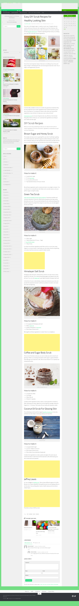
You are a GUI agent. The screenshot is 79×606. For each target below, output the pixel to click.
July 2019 (6, 231)
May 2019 (6, 236)
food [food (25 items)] (71, 48)
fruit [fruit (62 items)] (73, 48)
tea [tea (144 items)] (74, 63)
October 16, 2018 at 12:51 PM (43, 556)
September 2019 (7, 225)
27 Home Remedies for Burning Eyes (11, 120)
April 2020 (6, 205)
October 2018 (6, 256)
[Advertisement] (33, 92)
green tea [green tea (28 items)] (72, 50)
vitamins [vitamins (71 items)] (70, 67)
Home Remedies (6, 12)
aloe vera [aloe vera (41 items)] (66, 40)
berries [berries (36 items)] (66, 43)
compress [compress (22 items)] (65, 45)
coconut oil (31, 330)
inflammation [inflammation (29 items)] (66, 55)
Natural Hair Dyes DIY (29, 532)
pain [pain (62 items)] (65, 60)
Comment (27, 567)
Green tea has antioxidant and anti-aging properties (36, 202)
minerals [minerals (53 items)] (66, 58)
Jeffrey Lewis (28, 28)
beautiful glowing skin (33, 36)
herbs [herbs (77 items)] (65, 52)
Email (44, 575)
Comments (28, 547)
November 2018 (7, 253)
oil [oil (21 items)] (68, 58)
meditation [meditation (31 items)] (69, 56)
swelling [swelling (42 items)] (65, 63)
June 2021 (6, 197)
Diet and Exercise (23, 12)
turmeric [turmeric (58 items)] (66, 65)
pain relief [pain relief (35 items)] (69, 60)
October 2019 (6, 222)
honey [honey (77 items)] (72, 53)
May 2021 (6, 200)
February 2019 (7, 245)
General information (8, 172)
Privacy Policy (51, 596)
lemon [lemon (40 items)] (70, 55)
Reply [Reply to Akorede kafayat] (29, 554)
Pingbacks (37, 547)
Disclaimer (44, 596)
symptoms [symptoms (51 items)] (70, 63)
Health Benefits (14, 12)
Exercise (5, 166)
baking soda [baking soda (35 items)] (72, 42)
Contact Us (37, 596)
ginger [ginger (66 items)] (68, 50)
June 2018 (6, 268)
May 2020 (6, 202)
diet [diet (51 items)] (68, 45)
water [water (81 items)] (65, 68)
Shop (43, 12)
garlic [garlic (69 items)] (65, 50)
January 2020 (6, 214)
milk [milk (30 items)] (72, 56)
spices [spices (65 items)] (71, 62)
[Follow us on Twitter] (19, 16)
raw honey (32, 183)
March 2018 (6, 276)
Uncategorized (7, 189)
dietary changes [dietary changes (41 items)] (72, 45)
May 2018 (6, 270)
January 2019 (6, 248)
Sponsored (6, 186)
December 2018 (7, 251)
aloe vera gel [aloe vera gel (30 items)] (70, 40)
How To (5, 181)
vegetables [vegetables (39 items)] (70, 65)
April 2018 (6, 273)
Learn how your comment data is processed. (49, 589)
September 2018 (7, 259)
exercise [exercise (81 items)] (66, 48)
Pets (4, 133)
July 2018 (6, 265)
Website (26, 580)
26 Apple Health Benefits (8, 74)
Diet (5, 161)
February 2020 (7, 211)
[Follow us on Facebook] (17, 16)
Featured (6, 169)
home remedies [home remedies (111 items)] (67, 53)
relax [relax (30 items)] (68, 61)
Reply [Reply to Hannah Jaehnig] (32, 560)
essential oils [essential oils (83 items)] (67, 47)
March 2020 (6, 208)
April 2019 (6, 239)
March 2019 (6, 242)
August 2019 (6, 228)
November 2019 (7, 219)
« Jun (65, 34)
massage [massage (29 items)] (65, 56)
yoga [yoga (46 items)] (68, 68)
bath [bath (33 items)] (64, 43)
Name (26, 575)
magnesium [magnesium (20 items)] (73, 55)
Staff (32, 596)
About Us (27, 596)
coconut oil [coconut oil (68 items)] (71, 43)
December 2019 (7, 217)
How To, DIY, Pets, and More (34, 12)
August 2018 (6, 262)
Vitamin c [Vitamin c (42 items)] (66, 66)
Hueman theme (18, 603)
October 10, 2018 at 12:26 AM (40, 551)
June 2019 (6, 234)
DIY (24, 16)
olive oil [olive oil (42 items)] (70, 58)
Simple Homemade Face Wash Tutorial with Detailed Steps (53, 534)
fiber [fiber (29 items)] (69, 48)
